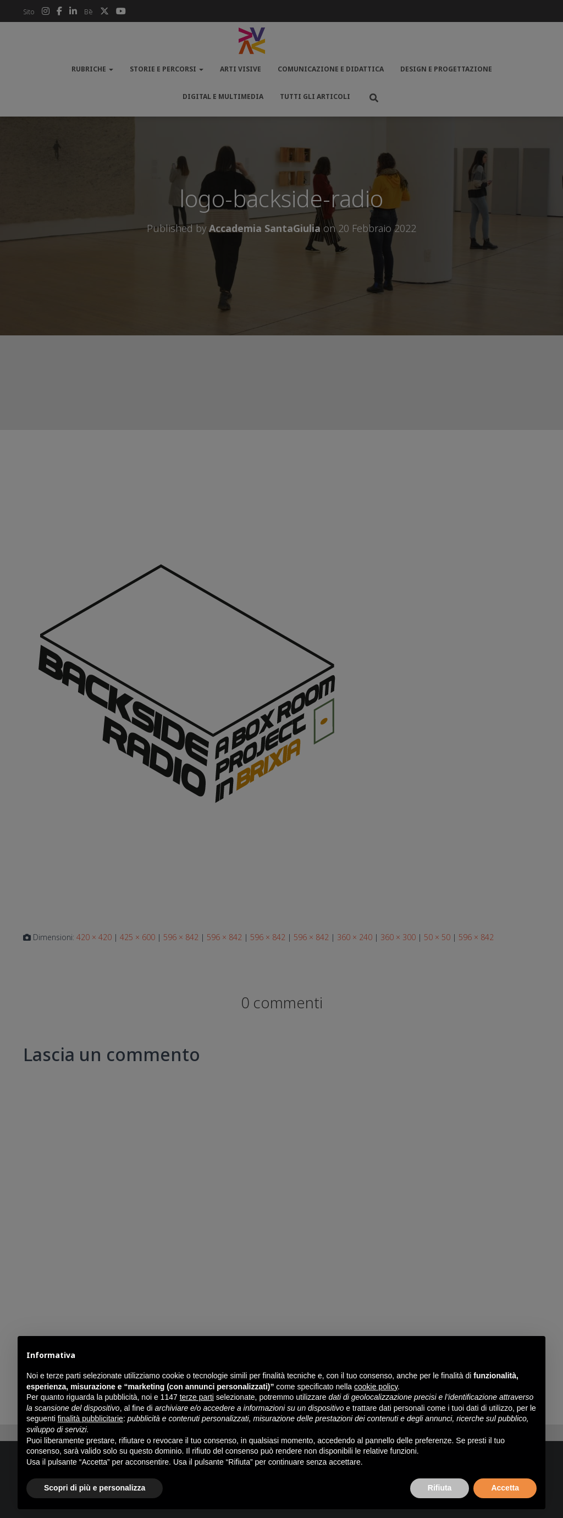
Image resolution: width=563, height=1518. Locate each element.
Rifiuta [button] (440, 1487)
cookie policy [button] (376, 1386)
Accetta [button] (505, 1487)
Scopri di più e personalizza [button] (94, 1487)
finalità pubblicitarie (90, 1418)
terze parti (197, 1397)
